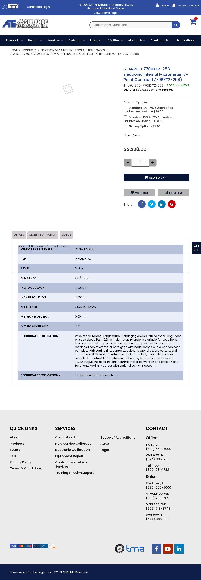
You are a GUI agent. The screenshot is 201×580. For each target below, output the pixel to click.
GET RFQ (197, 248)
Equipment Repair (69, 456)
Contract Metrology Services (71, 464)
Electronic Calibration (72, 450)
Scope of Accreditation (119, 437)
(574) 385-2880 (158, 459)
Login (104, 450)
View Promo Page (106, 13)
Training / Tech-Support (74, 473)
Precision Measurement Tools (62, 50)
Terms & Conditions (26, 468)
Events (15, 450)
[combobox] (134, 24)
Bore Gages (96, 50)
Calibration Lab (67, 437)
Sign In (164, 5)
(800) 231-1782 (157, 470)
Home (14, 50)
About (15, 437)
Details (19, 235)
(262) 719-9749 (158, 508)
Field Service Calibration (74, 444)
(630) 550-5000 (158, 449)
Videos (66, 235)
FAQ (13, 456)
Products (29, 50)
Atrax (104, 444)
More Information (42, 235)
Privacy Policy (20, 462)
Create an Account (187, 5)
